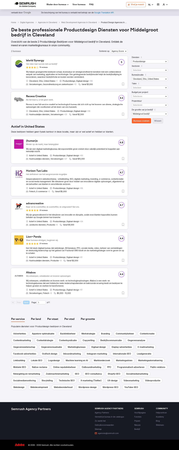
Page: (34, 302)
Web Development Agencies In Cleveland (79, 22)
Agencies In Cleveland (47, 22)
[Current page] (41, 302)
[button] (150, 4)
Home (13, 22)
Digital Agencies (27, 22)
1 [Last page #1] (49, 302)
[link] (79, 4)
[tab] (18, 319)
